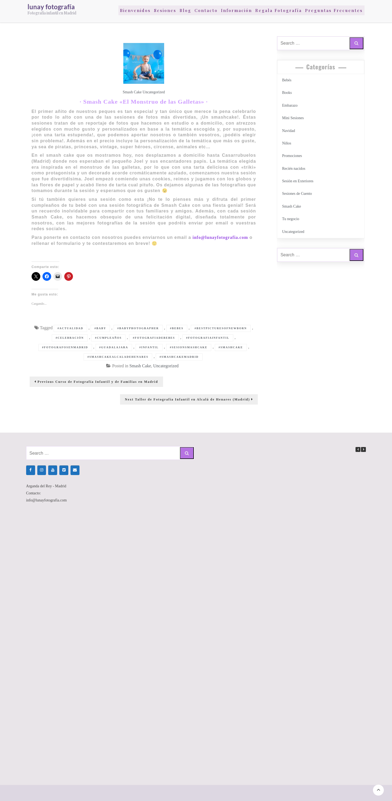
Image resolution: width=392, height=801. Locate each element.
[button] (363, 449)
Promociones (292, 156)
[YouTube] (52, 470)
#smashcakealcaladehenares (117, 356)
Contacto (206, 10)
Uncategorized (154, 92)
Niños (286, 143)
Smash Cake (132, 92)
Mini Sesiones (293, 118)
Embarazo (290, 105)
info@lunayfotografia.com (220, 237)
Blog (185, 10)
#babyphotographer (138, 328)
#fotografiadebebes (154, 337)
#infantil (149, 347)
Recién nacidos (293, 169)
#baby (100, 328)
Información (236, 10)
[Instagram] (41, 470)
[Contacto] (75, 470)
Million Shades (218, 793)
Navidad (288, 131)
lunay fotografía (51, 7)
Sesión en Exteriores (297, 181)
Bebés (286, 80)
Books (287, 93)
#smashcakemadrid (179, 356)
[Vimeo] (63, 470)
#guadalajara (113, 347)
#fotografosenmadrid (65, 347)
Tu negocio (290, 219)
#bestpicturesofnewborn (221, 328)
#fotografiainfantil (207, 337)
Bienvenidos (135, 10)
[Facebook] (30, 470)
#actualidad (70, 328)
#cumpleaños (108, 337)
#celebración (70, 337)
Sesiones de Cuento (297, 194)
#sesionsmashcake (188, 347)
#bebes (176, 328)
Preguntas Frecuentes (334, 10)
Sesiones (165, 10)
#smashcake (231, 347)
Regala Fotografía (278, 10)
